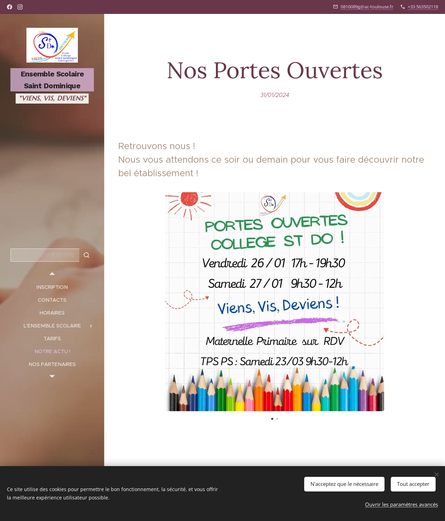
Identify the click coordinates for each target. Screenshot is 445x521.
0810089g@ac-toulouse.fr (367, 6)
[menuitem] (52, 287)
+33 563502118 (423, 6)
